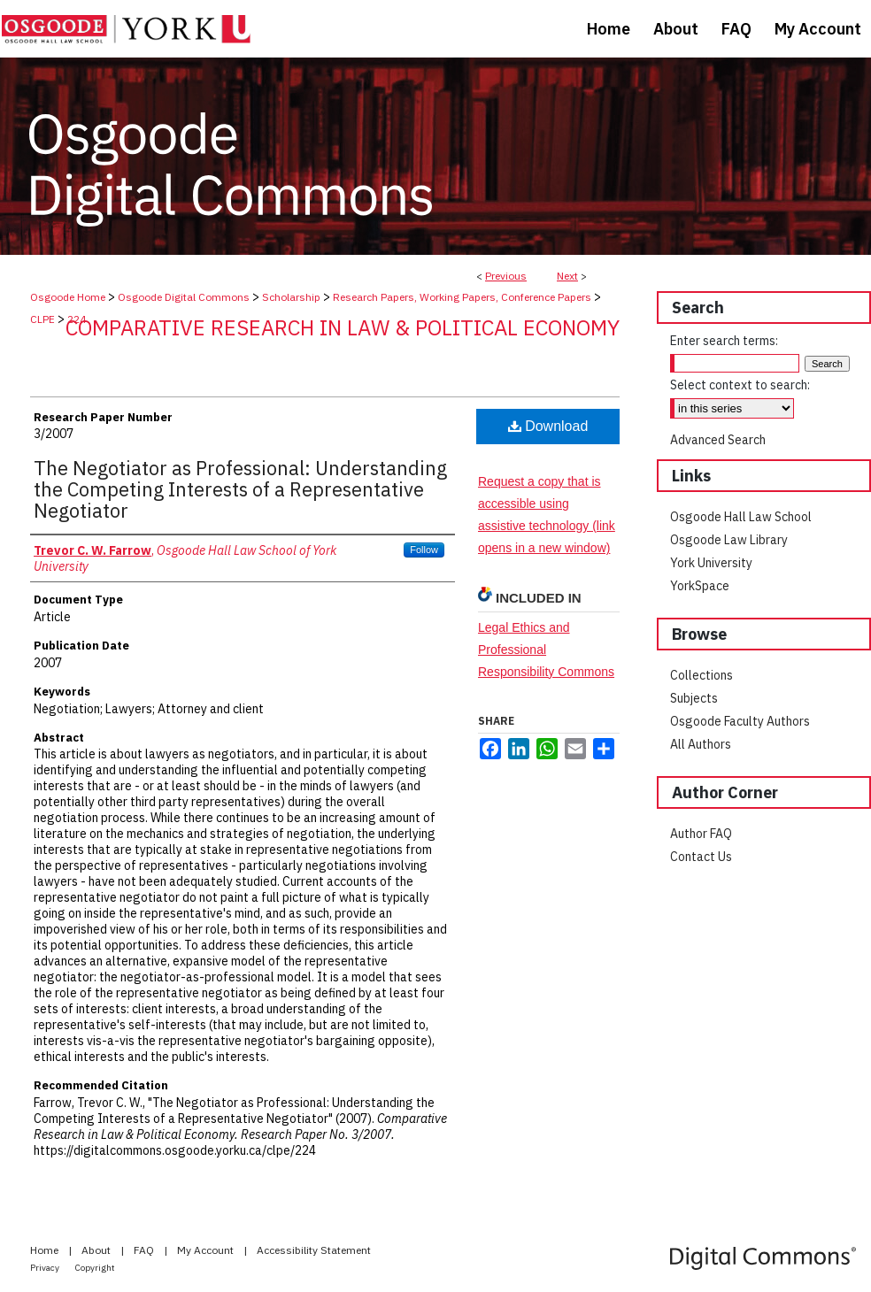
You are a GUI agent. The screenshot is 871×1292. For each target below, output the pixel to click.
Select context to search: (740, 385)
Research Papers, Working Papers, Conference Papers (462, 297)
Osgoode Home (67, 297)
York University (711, 563)
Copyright (95, 1267)
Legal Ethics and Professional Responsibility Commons (546, 649)
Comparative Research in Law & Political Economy (343, 327)
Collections (701, 675)
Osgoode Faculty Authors (740, 721)
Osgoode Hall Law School (741, 517)
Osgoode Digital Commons (184, 297)
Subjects (694, 698)
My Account (206, 1250)
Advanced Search (718, 440)
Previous (506, 275)
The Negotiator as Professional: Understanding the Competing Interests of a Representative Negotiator (240, 489)
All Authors (700, 744)
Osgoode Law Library (729, 540)
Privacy (45, 1267)
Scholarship (291, 297)
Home (45, 1250)
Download (548, 426)
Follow (424, 549)
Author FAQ (701, 834)
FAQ (145, 1250)
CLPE (42, 319)
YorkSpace (699, 586)
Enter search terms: (724, 341)
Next (567, 275)
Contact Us (701, 857)
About (97, 1250)
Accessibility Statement (314, 1250)
